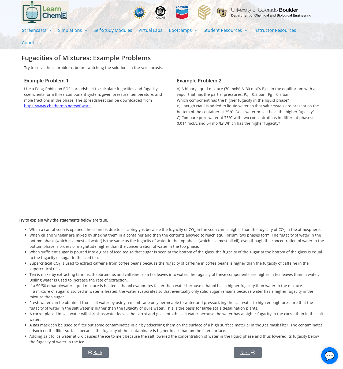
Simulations (72, 30)
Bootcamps (183, 30)
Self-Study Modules (113, 30)
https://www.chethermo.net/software (57, 105)
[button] (37, 30)
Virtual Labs (150, 30)
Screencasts (37, 30)
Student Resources (225, 30)
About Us (31, 42)
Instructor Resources (274, 30)
